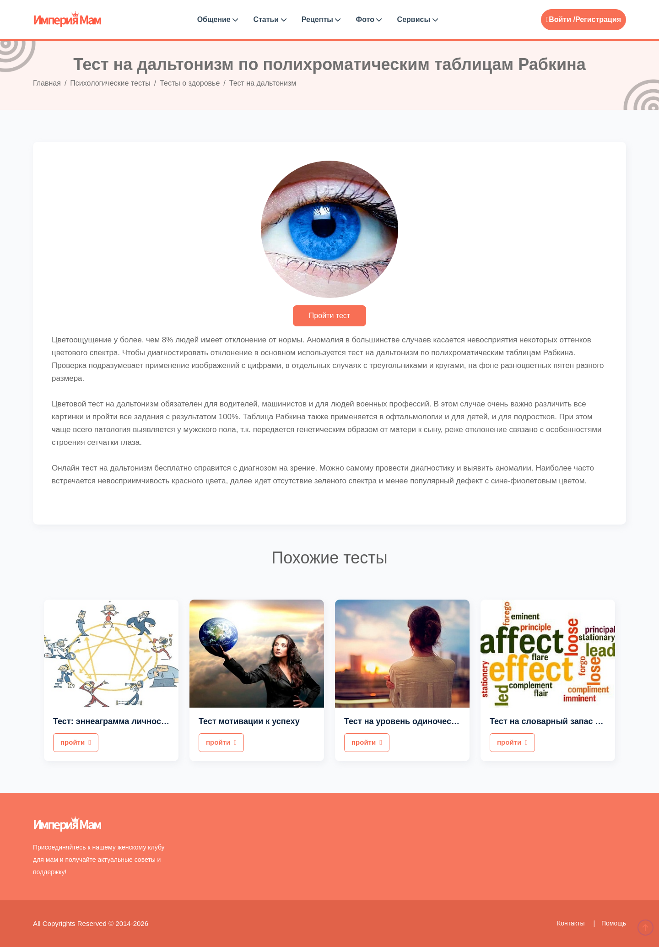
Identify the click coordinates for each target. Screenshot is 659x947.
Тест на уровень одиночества (404, 721)
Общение (217, 19)
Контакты (571, 923)
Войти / (560, 19)
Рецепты (321, 19)
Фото (369, 19)
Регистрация (598, 19)
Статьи (269, 19)
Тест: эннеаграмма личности (111, 721)
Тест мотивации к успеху (249, 721)
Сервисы (417, 19)
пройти (75, 742)
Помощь (613, 923)
